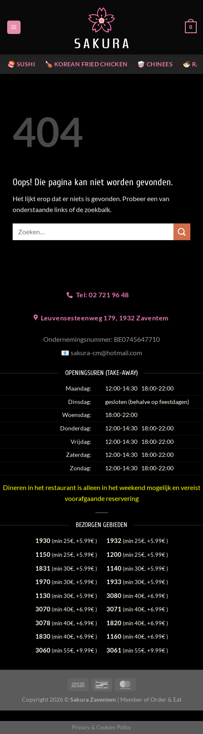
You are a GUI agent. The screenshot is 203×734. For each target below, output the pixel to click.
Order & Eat (166, 699)
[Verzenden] (182, 231)
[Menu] (14, 27)
